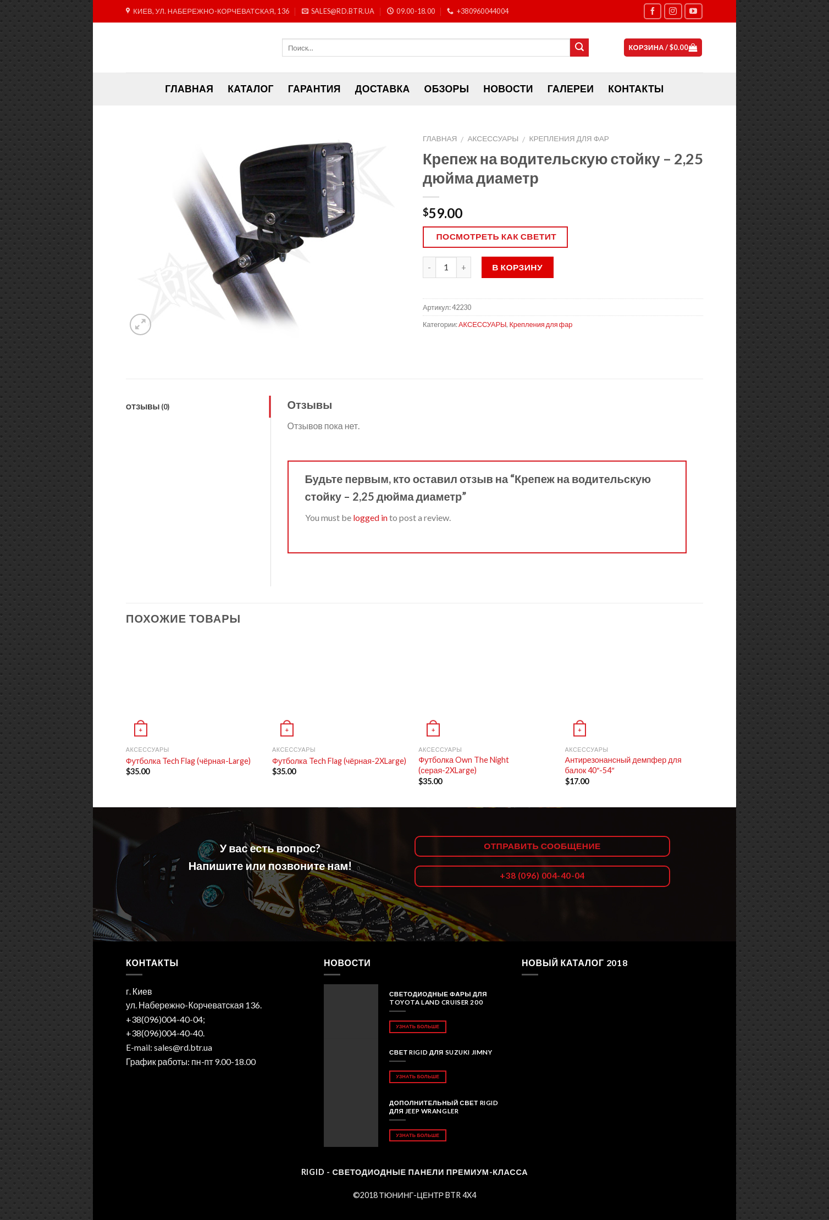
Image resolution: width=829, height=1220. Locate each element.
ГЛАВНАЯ (189, 89)
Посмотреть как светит (496, 236)
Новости (508, 89)
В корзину (517, 267)
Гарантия (314, 89)
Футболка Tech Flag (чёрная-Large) (188, 761)
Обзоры (446, 89)
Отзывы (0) (148, 406)
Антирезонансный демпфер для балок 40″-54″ (623, 765)
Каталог (251, 89)
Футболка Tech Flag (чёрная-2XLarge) (339, 761)
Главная (440, 138)
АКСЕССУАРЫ (493, 138)
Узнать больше (417, 1026)
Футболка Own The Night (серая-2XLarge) (463, 765)
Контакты (636, 89)
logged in (370, 517)
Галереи (571, 89)
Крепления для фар (569, 138)
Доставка (382, 89)
